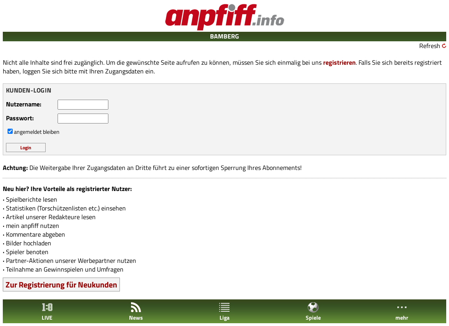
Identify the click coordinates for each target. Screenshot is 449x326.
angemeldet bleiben (37, 131)
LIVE (47, 311)
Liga (224, 311)
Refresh (429, 45)
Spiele (313, 311)
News (136, 311)
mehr (401, 311)
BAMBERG (224, 36)
